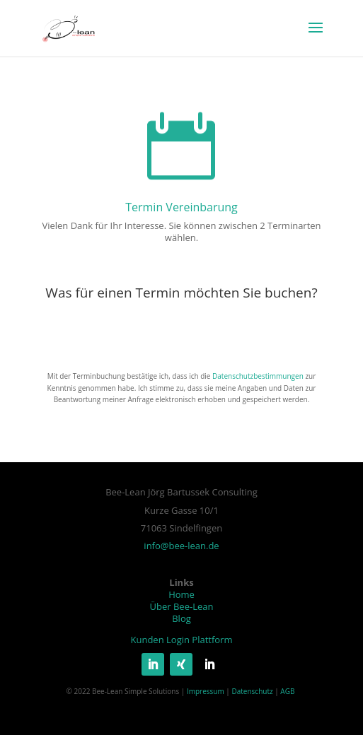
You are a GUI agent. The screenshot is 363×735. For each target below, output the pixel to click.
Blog (181, 618)
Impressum (205, 691)
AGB (287, 691)
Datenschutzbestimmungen (258, 376)
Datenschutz (251, 691)
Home (181, 594)
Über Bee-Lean (182, 606)
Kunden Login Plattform (182, 639)
